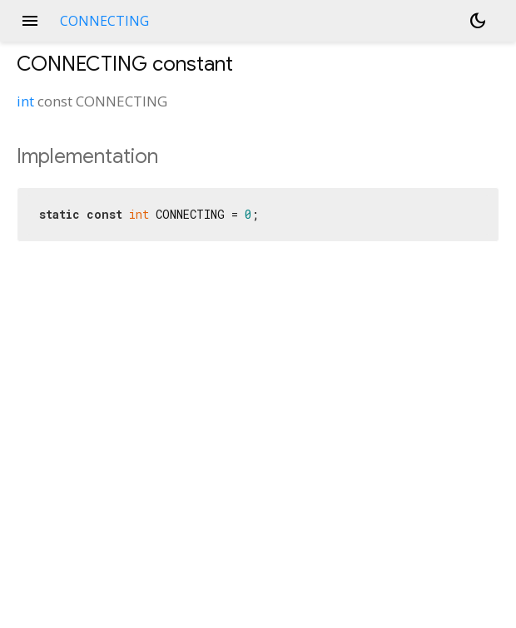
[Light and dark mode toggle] (477, 20)
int (25, 101)
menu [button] (30, 21)
